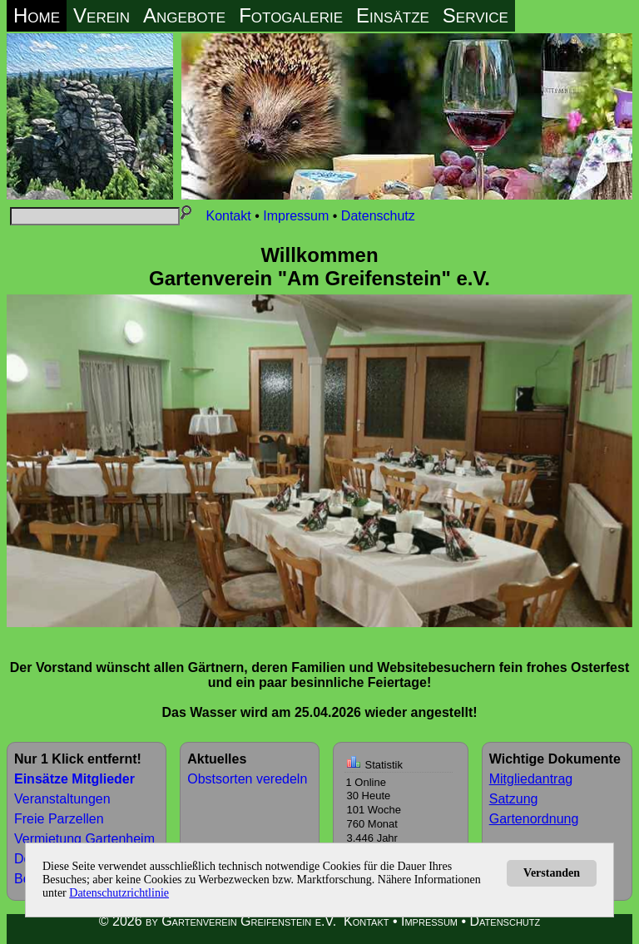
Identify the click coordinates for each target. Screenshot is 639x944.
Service (475, 15)
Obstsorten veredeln (247, 779)
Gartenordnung (534, 819)
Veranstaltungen (62, 799)
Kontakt (228, 216)
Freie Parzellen (59, 819)
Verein (101, 15)
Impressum (296, 216)
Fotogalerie (291, 15)
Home (36, 15)
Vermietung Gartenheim (84, 839)
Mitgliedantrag (531, 779)
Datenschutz (378, 216)
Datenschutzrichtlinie (119, 893)
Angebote (184, 15)
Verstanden (551, 873)
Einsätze (392, 15)
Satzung (513, 799)
